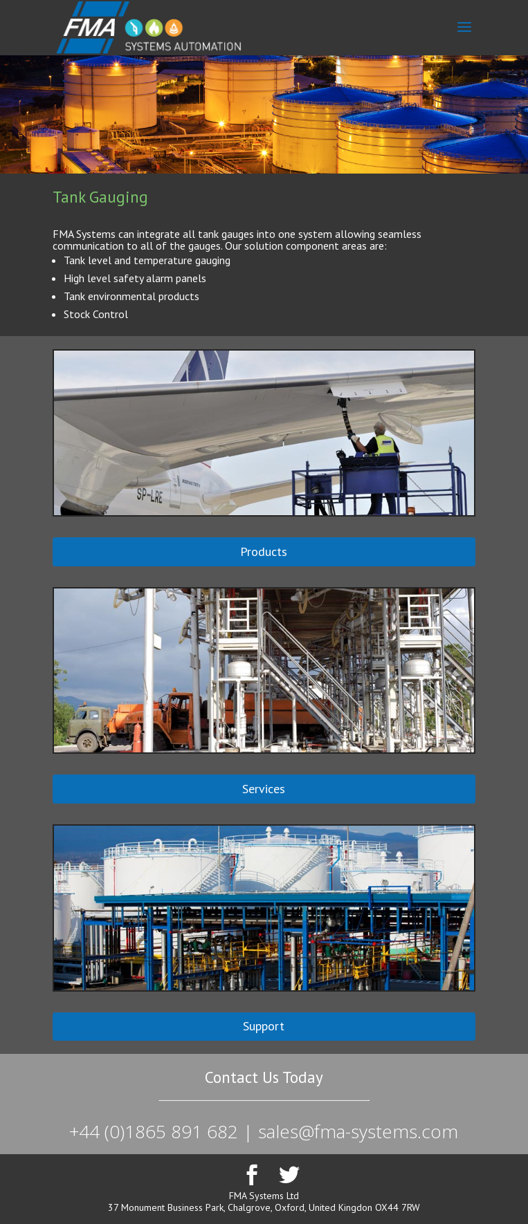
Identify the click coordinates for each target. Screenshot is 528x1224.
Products (263, 551)
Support (263, 1026)
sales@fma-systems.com (358, 1131)
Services (263, 789)
